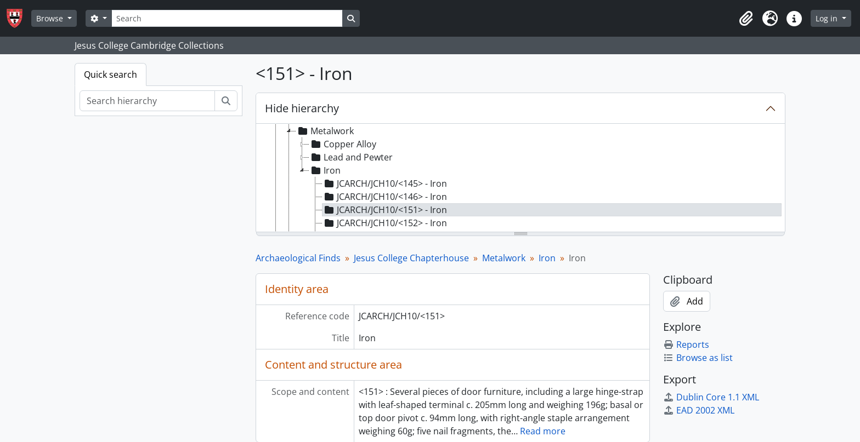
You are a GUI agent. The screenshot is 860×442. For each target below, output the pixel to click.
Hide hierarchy (302, 108)
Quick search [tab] (110, 74)
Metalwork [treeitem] (325, 130)
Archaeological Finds (298, 258)
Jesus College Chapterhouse (411, 258)
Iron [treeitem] (325, 170)
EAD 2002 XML (698, 410)
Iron (547, 258)
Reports (686, 344)
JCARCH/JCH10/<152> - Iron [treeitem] (384, 222)
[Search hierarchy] (147, 100)
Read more (542, 431)
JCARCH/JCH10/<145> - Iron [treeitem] (384, 183)
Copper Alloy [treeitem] (342, 144)
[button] (746, 19)
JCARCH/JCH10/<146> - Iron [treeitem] (384, 196)
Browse (50, 18)
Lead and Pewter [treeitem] (351, 157)
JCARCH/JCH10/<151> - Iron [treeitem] (384, 209)
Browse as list (698, 358)
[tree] (520, 178)
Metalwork (503, 258)
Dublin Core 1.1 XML (711, 397)
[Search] (227, 18)
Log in (828, 18)
